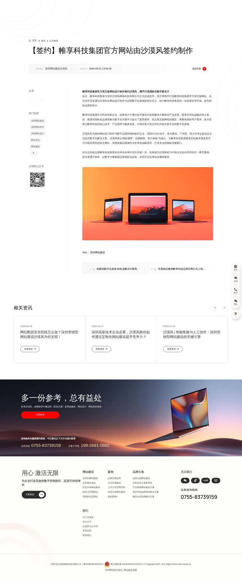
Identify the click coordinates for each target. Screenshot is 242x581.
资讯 (43, 41)
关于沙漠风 (88, 517)
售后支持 (87, 530)
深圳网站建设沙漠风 (56, 68)
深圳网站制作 (37, 127)
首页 (34, 40)
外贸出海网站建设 (91, 487)
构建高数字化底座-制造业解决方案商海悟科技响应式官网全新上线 (114, 269)
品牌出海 (138, 471)
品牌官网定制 (114, 478)
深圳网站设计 (37, 133)
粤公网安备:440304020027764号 (126, 564)
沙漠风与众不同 (90, 526)
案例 (110, 471)
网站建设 (35, 146)
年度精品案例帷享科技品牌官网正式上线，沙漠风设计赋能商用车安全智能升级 (178, 269)
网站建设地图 (130, 570)
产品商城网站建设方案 (143, 487)
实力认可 (87, 521)
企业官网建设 (114, 482)
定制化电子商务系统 (142, 482)
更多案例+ (113, 496)
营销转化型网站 (90, 496)
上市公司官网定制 (116, 487)
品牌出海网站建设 (141, 478)
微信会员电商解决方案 (143, 496)
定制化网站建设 (90, 478)
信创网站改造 (89, 482)
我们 (85, 510)
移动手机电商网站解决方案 (146, 491)
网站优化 (35, 140)
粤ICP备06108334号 (93, 564)
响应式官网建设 (90, 491)
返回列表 (199, 69)
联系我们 (87, 535)
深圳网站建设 (37, 121)
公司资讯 (53, 41)
